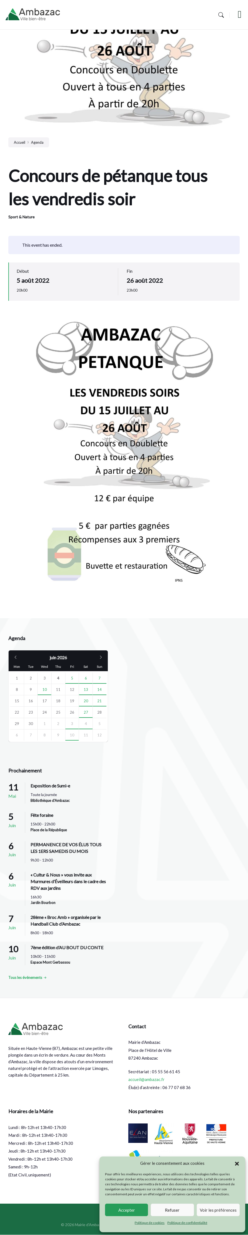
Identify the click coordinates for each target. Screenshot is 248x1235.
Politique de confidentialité (187, 1223)
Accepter (126, 1210)
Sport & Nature (21, 216)
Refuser (172, 1210)
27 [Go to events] (86, 712)
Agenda (37, 142)
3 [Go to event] (72, 723)
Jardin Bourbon (42, 902)
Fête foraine (41, 815)
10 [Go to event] (44, 689)
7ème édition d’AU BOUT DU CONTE (66, 947)
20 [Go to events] (86, 701)
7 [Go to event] (99, 678)
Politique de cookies (150, 1223)
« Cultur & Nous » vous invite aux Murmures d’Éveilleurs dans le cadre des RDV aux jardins (68, 881)
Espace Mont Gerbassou (50, 962)
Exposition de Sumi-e (50, 785)
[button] (237, 1163)
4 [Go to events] (86, 723)
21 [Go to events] (99, 701)
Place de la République (48, 830)
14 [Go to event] (99, 689)
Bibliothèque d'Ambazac (50, 800)
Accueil (19, 142)
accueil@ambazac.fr (146, 1079)
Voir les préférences (218, 1210)
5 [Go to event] (72, 678)
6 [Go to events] (86, 678)
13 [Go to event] (86, 689)
